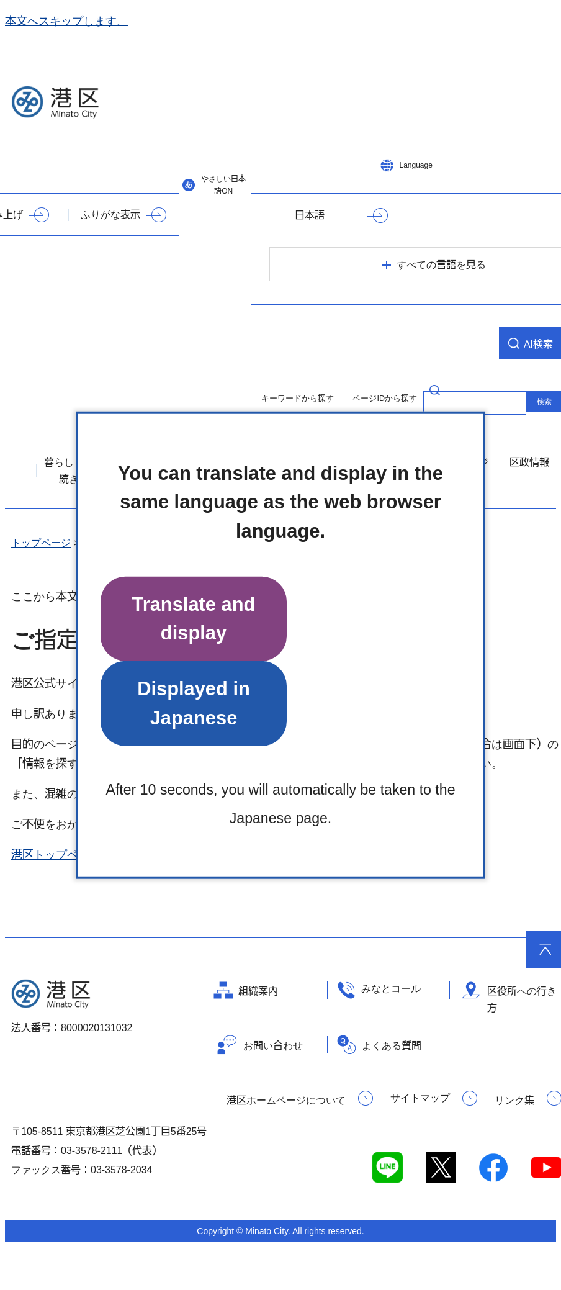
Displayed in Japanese (193, 703)
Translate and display (194, 618)
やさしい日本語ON (223, 185)
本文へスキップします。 (66, 21)
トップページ (41, 543)
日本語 (310, 215)
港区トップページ (56, 855)
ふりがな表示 (110, 214)
